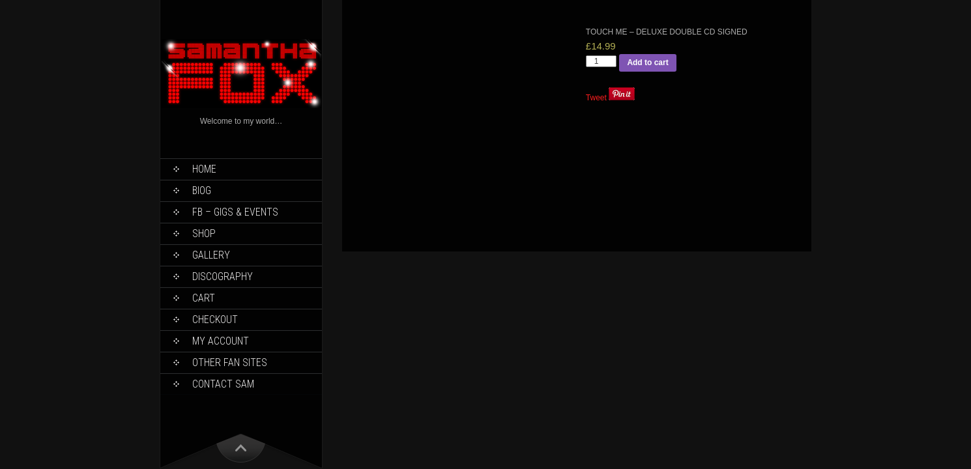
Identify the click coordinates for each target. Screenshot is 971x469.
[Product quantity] (601, 61)
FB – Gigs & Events (235, 212)
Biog (201, 190)
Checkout (215, 319)
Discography (222, 276)
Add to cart (647, 62)
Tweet (596, 97)
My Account (220, 341)
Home (204, 169)
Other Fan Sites (229, 362)
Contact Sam (223, 384)
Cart (203, 298)
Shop (204, 233)
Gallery (211, 255)
